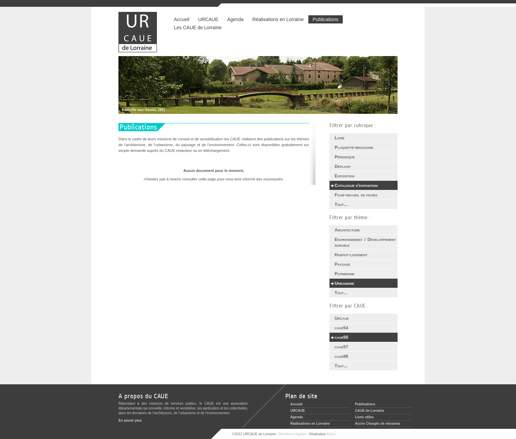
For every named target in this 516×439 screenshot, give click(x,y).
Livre (339, 137)
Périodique (345, 156)
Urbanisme (344, 283)
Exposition (344, 175)
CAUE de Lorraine (369, 410)
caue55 (341, 337)
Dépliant (343, 166)
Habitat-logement (351, 254)
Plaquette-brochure (354, 147)
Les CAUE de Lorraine (198, 27)
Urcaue (342, 318)
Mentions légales (292, 434)
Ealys (331, 434)
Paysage (342, 264)
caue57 (341, 346)
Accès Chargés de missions (377, 423)
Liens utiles (364, 417)
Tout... (341, 204)
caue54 (341, 327)
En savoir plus (130, 420)
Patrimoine (345, 273)
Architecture (347, 229)
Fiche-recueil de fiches (356, 194)
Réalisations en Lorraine (278, 19)
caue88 (341, 356)
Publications (326, 19)
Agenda (235, 19)
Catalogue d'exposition (356, 185)
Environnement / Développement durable (365, 242)
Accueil (181, 19)
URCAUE (208, 19)
